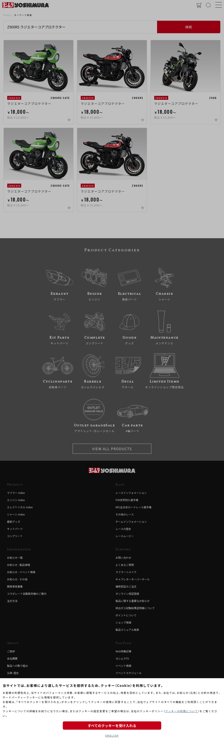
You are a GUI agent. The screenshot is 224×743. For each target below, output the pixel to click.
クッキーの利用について (181, 711)
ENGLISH (112, 735)
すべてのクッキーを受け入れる (112, 725)
